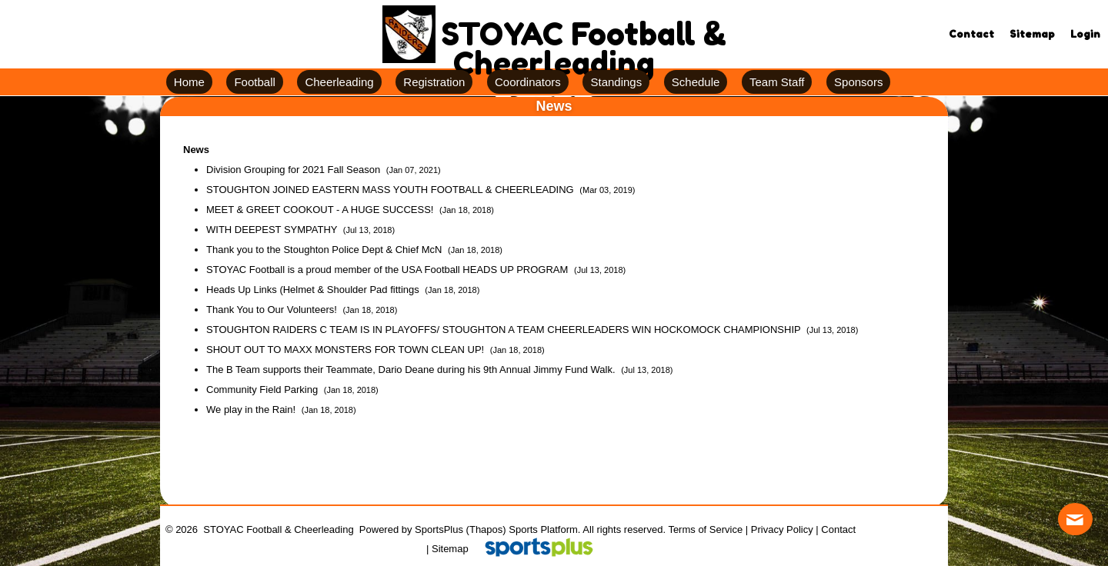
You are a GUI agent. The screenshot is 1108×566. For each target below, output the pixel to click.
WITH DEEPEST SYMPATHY (273, 229)
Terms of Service (705, 529)
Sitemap (450, 548)
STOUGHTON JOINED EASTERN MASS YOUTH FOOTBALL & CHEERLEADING (391, 189)
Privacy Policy (782, 529)
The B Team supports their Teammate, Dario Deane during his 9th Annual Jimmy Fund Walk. (412, 369)
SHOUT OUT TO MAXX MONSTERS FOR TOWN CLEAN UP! (346, 349)
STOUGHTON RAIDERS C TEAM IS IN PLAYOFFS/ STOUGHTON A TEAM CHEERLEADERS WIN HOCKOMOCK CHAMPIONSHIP (504, 329)
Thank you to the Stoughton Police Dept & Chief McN (325, 249)
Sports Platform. (544, 529)
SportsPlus (439, 529)
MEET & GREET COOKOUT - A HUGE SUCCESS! (321, 209)
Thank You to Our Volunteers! (272, 309)
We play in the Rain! (252, 409)
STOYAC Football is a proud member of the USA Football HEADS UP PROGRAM (388, 269)
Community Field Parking (263, 389)
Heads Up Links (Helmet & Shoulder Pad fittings (314, 289)
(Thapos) (486, 529)
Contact (838, 529)
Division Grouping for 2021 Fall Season (294, 169)
